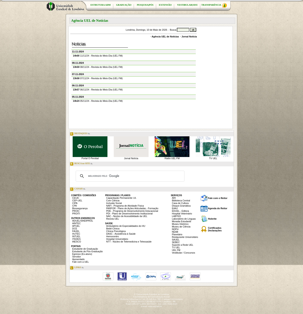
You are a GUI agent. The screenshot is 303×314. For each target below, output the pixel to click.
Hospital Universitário (117, 239)
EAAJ (175, 208)
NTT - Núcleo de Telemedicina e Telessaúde (129, 241)
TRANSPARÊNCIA (214, 5)
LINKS (77, 268)
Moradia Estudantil (181, 221)
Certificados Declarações (215, 229)
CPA (74, 205)
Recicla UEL (112, 218)
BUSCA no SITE (81, 164)
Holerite (212, 218)
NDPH (175, 229)
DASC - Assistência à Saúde (121, 233)
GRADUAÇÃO (123, 5)
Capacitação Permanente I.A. (121, 198)
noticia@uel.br (155, 306)
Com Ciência (112, 200)
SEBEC (176, 242)
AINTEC (76, 223)
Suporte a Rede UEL (182, 245)
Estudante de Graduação (85, 248)
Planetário (177, 234)
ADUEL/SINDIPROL (82, 220)
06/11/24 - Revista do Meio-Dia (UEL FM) (98, 89)
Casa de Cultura (180, 203)
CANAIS (77, 189)
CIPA (74, 203)
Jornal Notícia (189, 36)
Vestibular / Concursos (183, 252)
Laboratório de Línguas (184, 218)
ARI (174, 198)
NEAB (175, 231)
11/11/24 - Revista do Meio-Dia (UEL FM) (98, 55)
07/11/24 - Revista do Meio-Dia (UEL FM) (98, 78)
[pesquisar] (129, 176)
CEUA (75, 198)
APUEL (76, 226)
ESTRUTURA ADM (100, 5)
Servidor (76, 256)
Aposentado (78, 259)
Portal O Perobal (90, 158)
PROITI (76, 213)
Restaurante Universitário (185, 237)
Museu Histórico (180, 224)
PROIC (76, 211)
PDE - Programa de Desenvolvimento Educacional (132, 211)
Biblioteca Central (181, 200)
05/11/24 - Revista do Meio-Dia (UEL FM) (98, 101)
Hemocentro (112, 236)
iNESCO (76, 241)
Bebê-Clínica (112, 228)
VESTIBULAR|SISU (187, 5)
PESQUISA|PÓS (145, 5)
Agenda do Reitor (217, 208)
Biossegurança (80, 208)
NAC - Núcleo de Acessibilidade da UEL (126, 216)
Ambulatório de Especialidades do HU (125, 226)
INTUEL (76, 236)
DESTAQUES (80, 134)
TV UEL (213, 158)
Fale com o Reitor (217, 198)
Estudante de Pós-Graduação (87, 251)
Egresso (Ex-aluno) (82, 254)
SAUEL (175, 239)
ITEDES (76, 239)
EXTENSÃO (165, 5)
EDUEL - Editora (180, 211)
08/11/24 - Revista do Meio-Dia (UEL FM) (98, 67)
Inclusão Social (114, 203)
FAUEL (76, 231)
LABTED (176, 216)
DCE (74, 228)
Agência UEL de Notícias (165, 36)
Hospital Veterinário (182, 213)
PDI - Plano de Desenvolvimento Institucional (129, 213)
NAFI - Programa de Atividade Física (125, 205)
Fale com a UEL (80, 262)
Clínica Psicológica (116, 231)
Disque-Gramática (181, 205)
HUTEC (76, 233)
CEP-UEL (77, 200)
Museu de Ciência (181, 226)
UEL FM (176, 250)
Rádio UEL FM (172, 158)
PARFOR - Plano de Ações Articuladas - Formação (132, 208)
